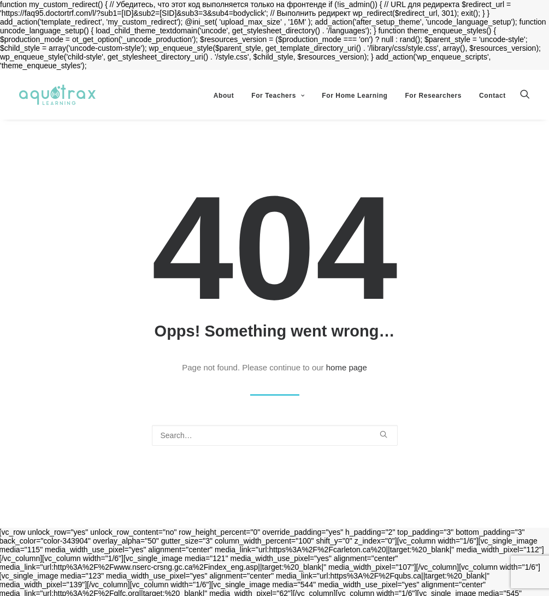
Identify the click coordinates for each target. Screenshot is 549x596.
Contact (492, 95)
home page (346, 367)
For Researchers (433, 95)
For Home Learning (354, 95)
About (224, 95)
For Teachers (277, 95)
